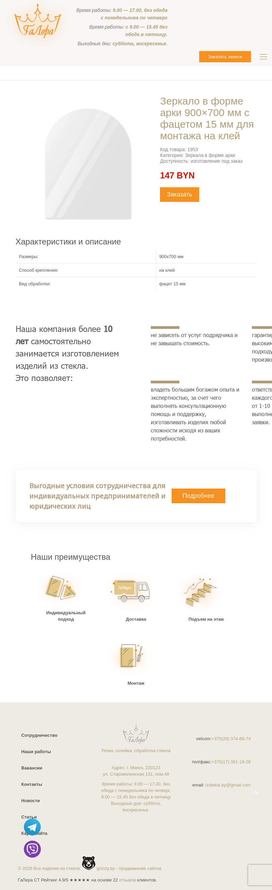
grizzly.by (106, 868)
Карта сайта (34, 833)
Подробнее (198, 495)
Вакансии (31, 767)
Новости (30, 800)
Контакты (31, 784)
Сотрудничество (39, 735)
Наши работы (36, 751)
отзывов (127, 880)
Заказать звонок (225, 56)
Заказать (179, 194)
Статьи (29, 817)
